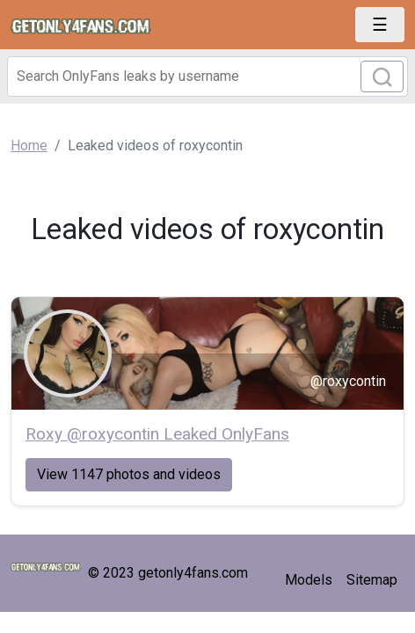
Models (308, 579)
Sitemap (371, 579)
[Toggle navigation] (379, 24)
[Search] (207, 76)
